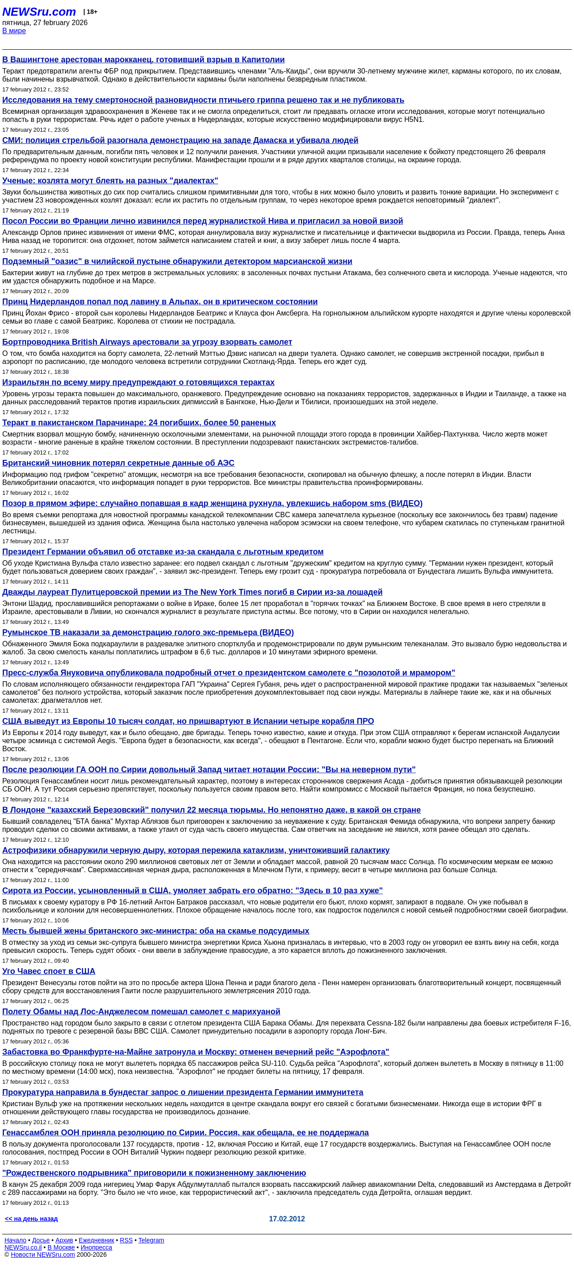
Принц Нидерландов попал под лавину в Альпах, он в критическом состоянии (160, 301)
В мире (14, 31)
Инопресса (97, 1247)
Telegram (152, 1240)
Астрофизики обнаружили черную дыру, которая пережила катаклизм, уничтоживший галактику (196, 850)
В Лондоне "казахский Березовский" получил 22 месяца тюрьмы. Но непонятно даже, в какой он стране (211, 809)
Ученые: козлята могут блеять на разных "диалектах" (110, 180)
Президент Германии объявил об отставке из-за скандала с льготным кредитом (163, 551)
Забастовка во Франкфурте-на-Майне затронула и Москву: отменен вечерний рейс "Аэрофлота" (195, 1051)
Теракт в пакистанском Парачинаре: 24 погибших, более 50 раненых (139, 422)
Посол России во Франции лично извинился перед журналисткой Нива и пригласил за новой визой (202, 220)
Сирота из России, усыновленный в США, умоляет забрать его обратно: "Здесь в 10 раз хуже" (192, 890)
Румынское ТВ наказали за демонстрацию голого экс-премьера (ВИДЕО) (148, 632)
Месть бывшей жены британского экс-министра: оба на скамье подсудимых (155, 930)
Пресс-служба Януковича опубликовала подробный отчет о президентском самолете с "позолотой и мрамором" (228, 672)
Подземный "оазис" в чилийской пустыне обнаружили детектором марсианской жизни (177, 261)
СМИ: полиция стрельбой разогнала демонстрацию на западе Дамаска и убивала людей (180, 140)
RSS (126, 1240)
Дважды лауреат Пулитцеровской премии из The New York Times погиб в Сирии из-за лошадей (192, 592)
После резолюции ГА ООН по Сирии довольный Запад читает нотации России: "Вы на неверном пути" (209, 769)
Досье (41, 1240)
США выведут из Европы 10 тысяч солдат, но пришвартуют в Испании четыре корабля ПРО (188, 721)
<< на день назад (31, 1218)
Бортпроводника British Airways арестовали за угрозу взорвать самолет (147, 341)
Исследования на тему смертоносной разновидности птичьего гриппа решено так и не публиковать (203, 99)
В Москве (61, 1247)
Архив (64, 1240)
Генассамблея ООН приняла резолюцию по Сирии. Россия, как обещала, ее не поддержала (185, 1132)
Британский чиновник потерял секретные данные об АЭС (118, 463)
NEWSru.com (39, 11)
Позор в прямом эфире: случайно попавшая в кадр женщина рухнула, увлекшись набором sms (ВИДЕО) (212, 503)
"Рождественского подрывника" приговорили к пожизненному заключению (154, 1172)
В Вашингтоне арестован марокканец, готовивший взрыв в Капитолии (143, 59)
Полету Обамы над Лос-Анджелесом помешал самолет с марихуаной (141, 1011)
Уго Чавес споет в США (49, 971)
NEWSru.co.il (23, 1247)
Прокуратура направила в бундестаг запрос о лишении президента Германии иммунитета (182, 1092)
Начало (15, 1240)
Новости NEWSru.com (43, 1254)
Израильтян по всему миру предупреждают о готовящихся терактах (138, 382)
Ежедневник (96, 1240)
